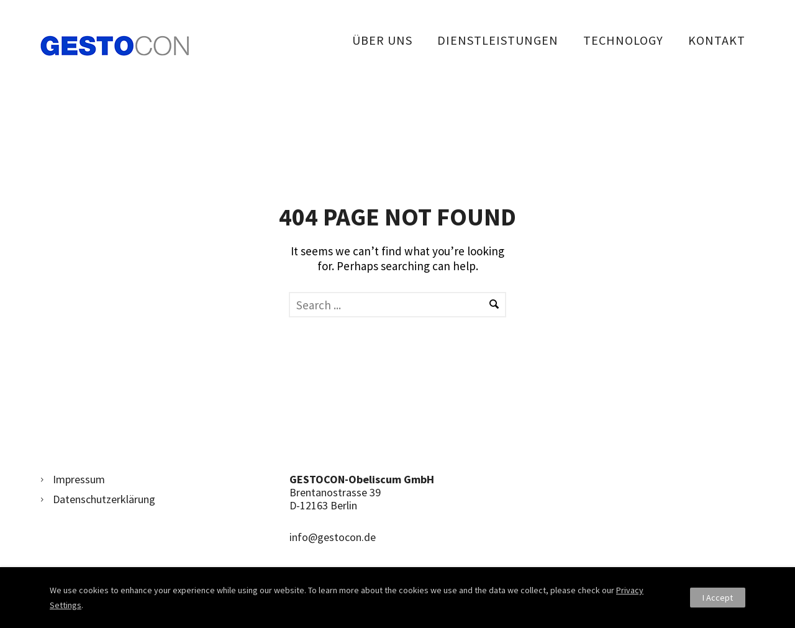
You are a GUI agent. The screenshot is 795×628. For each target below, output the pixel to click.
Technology (623, 40)
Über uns (382, 40)
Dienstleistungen (497, 40)
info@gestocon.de (332, 537)
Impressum (79, 479)
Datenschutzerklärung (104, 499)
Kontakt (716, 40)
